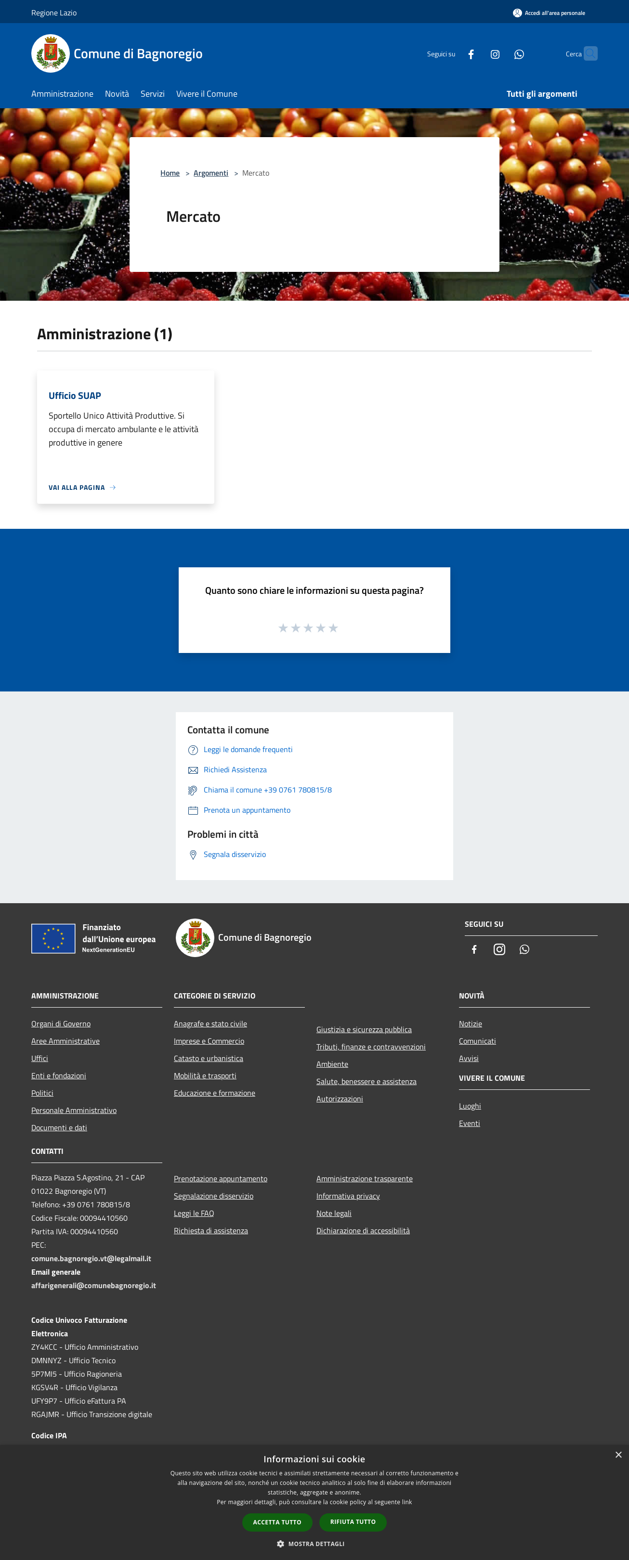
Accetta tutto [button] (277, 1522)
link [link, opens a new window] (407, 1502)
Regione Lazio (54, 12)
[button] (314, 1543)
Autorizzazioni (339, 1098)
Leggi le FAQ (194, 1213)
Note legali (334, 1213)
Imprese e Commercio (209, 1041)
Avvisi (469, 1058)
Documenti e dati (59, 1127)
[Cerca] (586, 53)
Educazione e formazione (214, 1093)
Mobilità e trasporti (205, 1075)
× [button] (618, 1455)
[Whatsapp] (500, 53)
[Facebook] (452, 53)
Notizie (470, 1023)
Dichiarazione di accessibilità (363, 1230)
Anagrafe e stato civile (210, 1023)
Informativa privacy (348, 1196)
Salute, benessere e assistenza (366, 1081)
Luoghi (470, 1106)
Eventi (469, 1123)
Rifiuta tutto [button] (353, 1522)
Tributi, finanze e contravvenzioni (371, 1046)
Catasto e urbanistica (208, 1058)
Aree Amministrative (65, 1041)
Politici (42, 1093)
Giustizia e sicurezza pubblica (364, 1029)
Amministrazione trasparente (364, 1178)
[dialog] (314, 1502)
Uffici (39, 1058)
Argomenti (211, 173)
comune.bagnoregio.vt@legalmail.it (91, 1258)
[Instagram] (476, 53)
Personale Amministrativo (74, 1110)
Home (170, 173)
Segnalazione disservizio (213, 1196)
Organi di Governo (61, 1023)
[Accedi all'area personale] (549, 12)
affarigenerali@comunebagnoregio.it (93, 1285)
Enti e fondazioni (58, 1075)
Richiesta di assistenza (211, 1230)
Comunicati (477, 1041)
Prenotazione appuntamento (220, 1178)
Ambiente (332, 1064)
